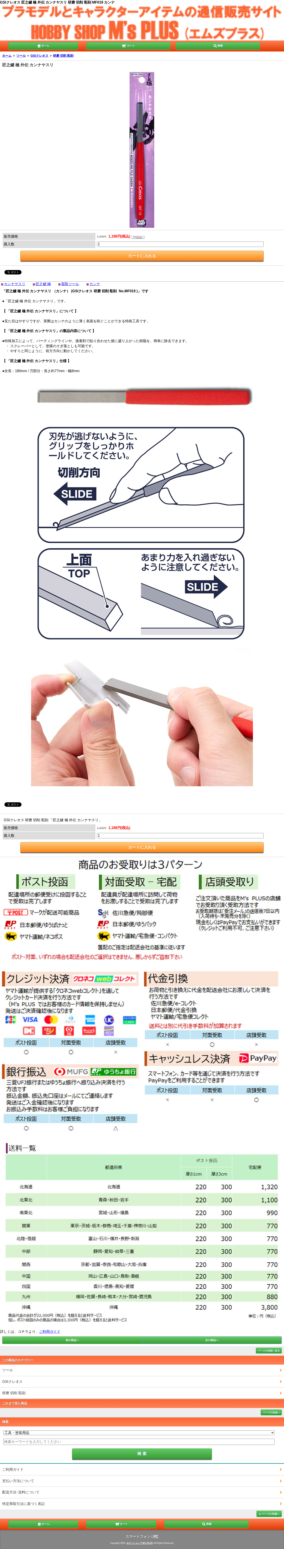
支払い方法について (18, 1481)
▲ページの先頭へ (269, 1513)
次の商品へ (212, 1340)
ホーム (43, 45)
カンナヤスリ (14, 284)
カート (128, 45)
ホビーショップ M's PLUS (139, 1543)
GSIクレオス (39, 55)
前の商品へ (72, 1340)
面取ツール (70, 284)
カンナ (94, 284)
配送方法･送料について (20, 1492)
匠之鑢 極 (43, 284)
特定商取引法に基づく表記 (23, 1504)
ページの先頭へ (271, 1412)
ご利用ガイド (49, 1331)
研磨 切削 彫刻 (63, 55)
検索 (218, 45)
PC (155, 1536)
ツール (21, 55)
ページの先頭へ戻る (269, 1350)
